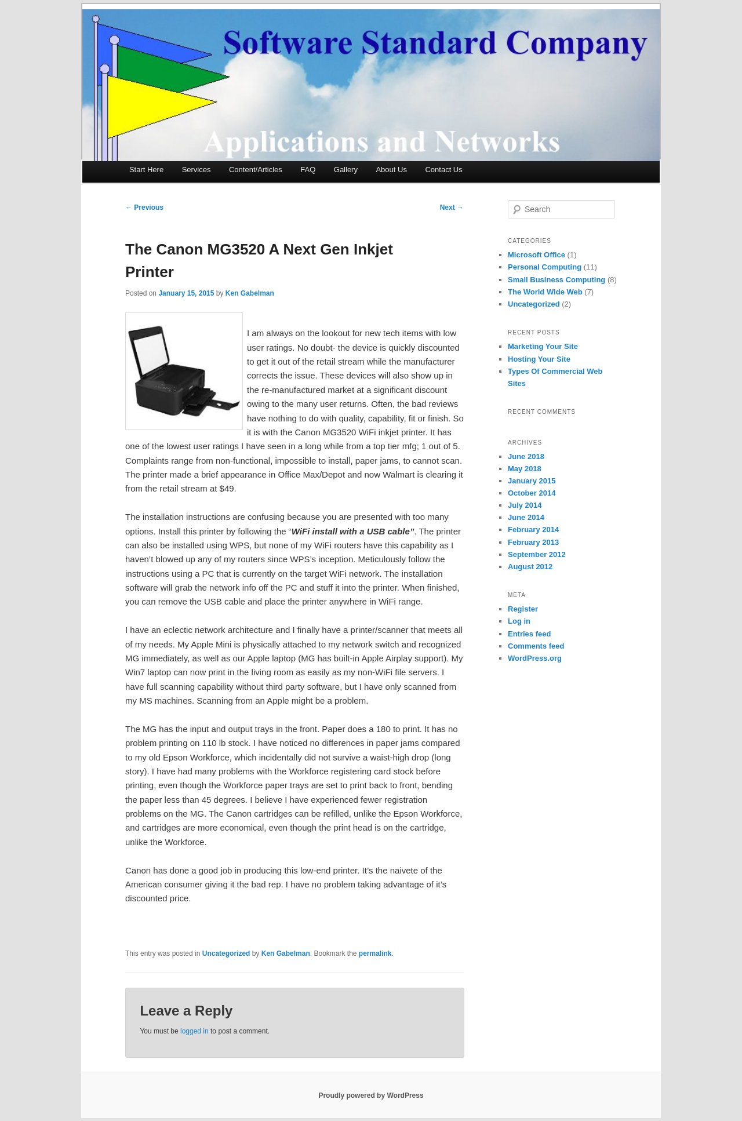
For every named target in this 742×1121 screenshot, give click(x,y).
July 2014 (525, 505)
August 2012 (530, 566)
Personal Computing (544, 267)
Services (196, 169)
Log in (519, 621)
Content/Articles (255, 169)
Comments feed (536, 646)
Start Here (146, 169)
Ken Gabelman (249, 293)
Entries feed (529, 633)
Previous (144, 207)
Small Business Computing (556, 279)
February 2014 (533, 529)
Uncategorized (226, 953)
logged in (194, 1031)
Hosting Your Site (539, 359)
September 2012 (537, 554)
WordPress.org (535, 658)
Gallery (346, 169)
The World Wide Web (545, 291)
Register (523, 609)
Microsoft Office (536, 254)
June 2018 (526, 456)
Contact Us (443, 169)
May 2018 (524, 468)
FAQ (307, 169)
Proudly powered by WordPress (370, 1095)
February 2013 (533, 542)
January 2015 (531, 480)
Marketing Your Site (543, 346)
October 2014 (531, 493)
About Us (391, 169)
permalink (375, 953)
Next (452, 207)
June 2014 (526, 517)
